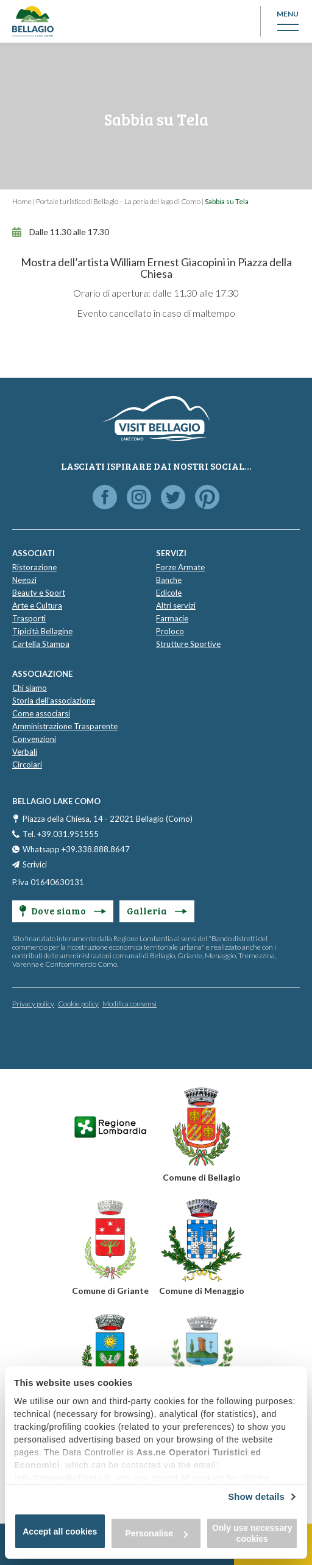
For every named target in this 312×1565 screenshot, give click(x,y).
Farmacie (172, 618)
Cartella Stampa (40, 644)
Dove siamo (63, 910)
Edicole (169, 593)
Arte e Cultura (37, 605)
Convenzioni (34, 739)
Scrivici (35, 864)
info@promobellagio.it (62, 1478)
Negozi (24, 580)
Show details (256, 1496)
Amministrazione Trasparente (65, 726)
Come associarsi (41, 713)
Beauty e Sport (38, 593)
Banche (169, 580)
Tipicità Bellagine (42, 631)
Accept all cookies (60, 1531)
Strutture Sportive (188, 644)
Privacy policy (33, 1003)
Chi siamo (29, 688)
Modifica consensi (129, 1003)
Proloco (170, 631)
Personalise (156, 1533)
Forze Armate (180, 567)
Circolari (27, 764)
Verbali (24, 752)
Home (22, 201)
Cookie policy (78, 1003)
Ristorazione (34, 567)
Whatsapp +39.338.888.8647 (76, 849)
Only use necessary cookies (252, 1533)
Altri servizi (176, 605)
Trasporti (29, 618)
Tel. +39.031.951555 (61, 834)
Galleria (157, 910)
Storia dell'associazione (53, 700)
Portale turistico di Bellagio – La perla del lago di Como (118, 201)
